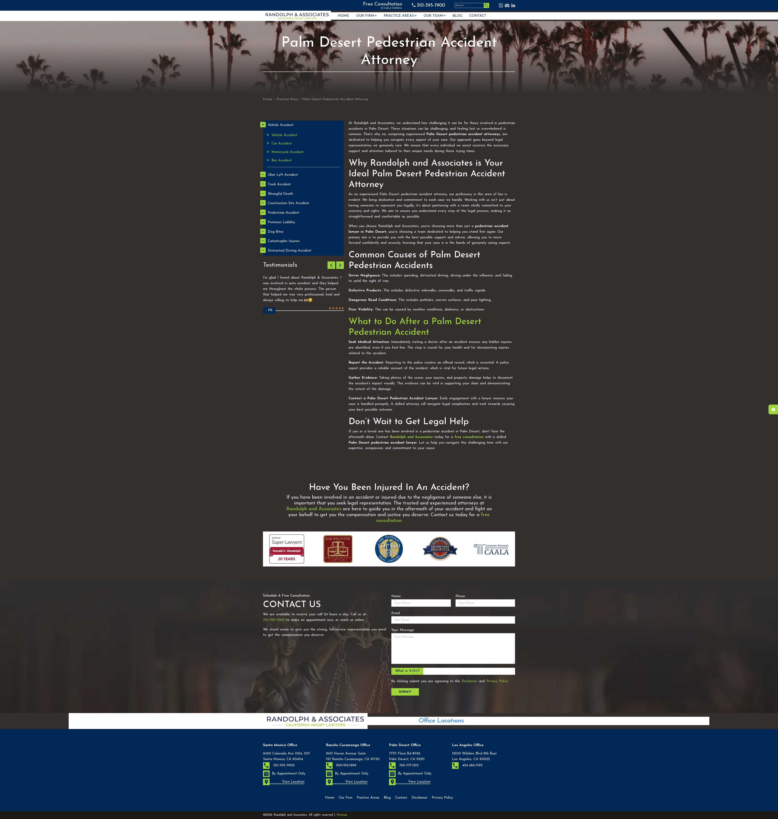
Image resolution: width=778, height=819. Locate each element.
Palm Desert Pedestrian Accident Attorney (335, 99)
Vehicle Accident (284, 135)
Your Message (402, 630)
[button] (331, 265)
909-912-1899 (341, 765)
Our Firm (365, 16)
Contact (477, 16)
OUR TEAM (433, 16)
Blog (457, 16)
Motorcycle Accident (288, 152)
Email (395, 613)
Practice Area (287, 99)
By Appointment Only (284, 773)
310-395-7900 (431, 5)
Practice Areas (399, 16)
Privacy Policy (497, 681)
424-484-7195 (467, 765)
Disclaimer (469, 681)
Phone (460, 596)
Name (396, 596)
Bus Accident (282, 160)
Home (343, 16)
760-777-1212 (404, 765)
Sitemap (341, 815)
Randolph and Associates (313, 509)
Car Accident (282, 143)
